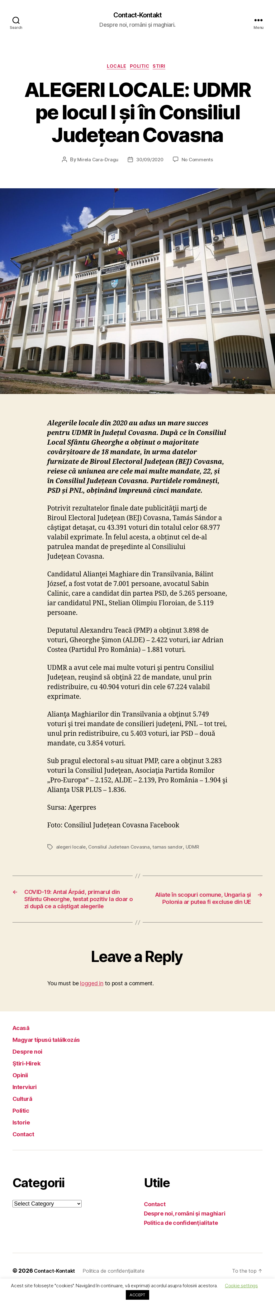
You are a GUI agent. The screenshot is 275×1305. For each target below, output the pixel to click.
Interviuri (27, 1103)
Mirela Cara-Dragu (96, 162)
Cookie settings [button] (241, 1286)
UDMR (195, 849)
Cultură (25, 1115)
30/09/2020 (149, 162)
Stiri (164, 68)
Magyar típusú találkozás (55, 1055)
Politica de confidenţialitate (181, 1239)
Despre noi (31, 1067)
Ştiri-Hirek (30, 1079)
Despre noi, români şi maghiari (184, 1230)
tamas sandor (170, 849)
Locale (114, 68)
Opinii (21, 1091)
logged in (91, 1000)
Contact (26, 1150)
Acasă (23, 1044)
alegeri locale (71, 849)
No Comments (198, 162)
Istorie (23, 1138)
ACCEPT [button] (137, 1294)
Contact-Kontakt (137, 15)
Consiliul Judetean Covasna (121, 849)
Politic (141, 68)
